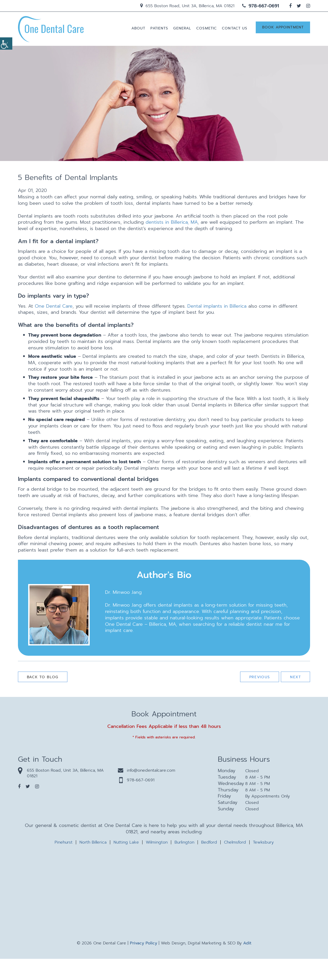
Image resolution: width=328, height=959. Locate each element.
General (182, 28)
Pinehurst (64, 842)
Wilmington (157, 842)
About (138, 28)
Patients (159, 28)
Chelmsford (235, 842)
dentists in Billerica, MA (172, 222)
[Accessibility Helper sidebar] (6, 43)
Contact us (234, 28)
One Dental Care (54, 306)
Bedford (209, 842)
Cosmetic (206, 28)
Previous (259, 677)
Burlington (184, 842)
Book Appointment (283, 28)
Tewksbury (263, 842)
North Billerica (93, 842)
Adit (247, 943)
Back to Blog (43, 677)
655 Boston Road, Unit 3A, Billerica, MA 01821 (187, 5)
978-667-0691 (260, 5)
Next (295, 677)
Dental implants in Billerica (217, 306)
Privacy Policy (143, 943)
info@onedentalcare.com (146, 770)
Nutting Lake (126, 842)
